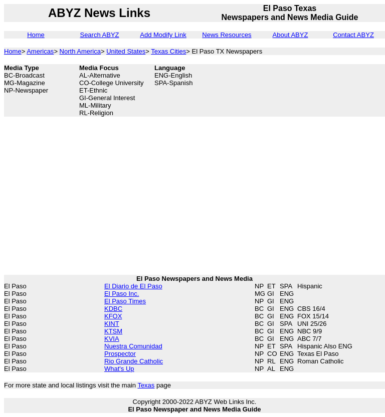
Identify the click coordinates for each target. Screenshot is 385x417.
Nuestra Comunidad (133, 346)
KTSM (113, 331)
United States (125, 51)
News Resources (226, 35)
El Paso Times (125, 301)
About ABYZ (290, 35)
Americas (40, 51)
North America (80, 51)
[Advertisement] (335, 86)
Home (36, 35)
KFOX (113, 316)
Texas (145, 385)
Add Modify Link (163, 35)
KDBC (113, 308)
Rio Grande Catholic (133, 361)
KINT (111, 323)
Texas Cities (168, 51)
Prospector (120, 353)
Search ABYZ (99, 35)
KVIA (111, 338)
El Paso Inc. (121, 293)
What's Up (119, 368)
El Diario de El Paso (133, 286)
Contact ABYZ (353, 35)
